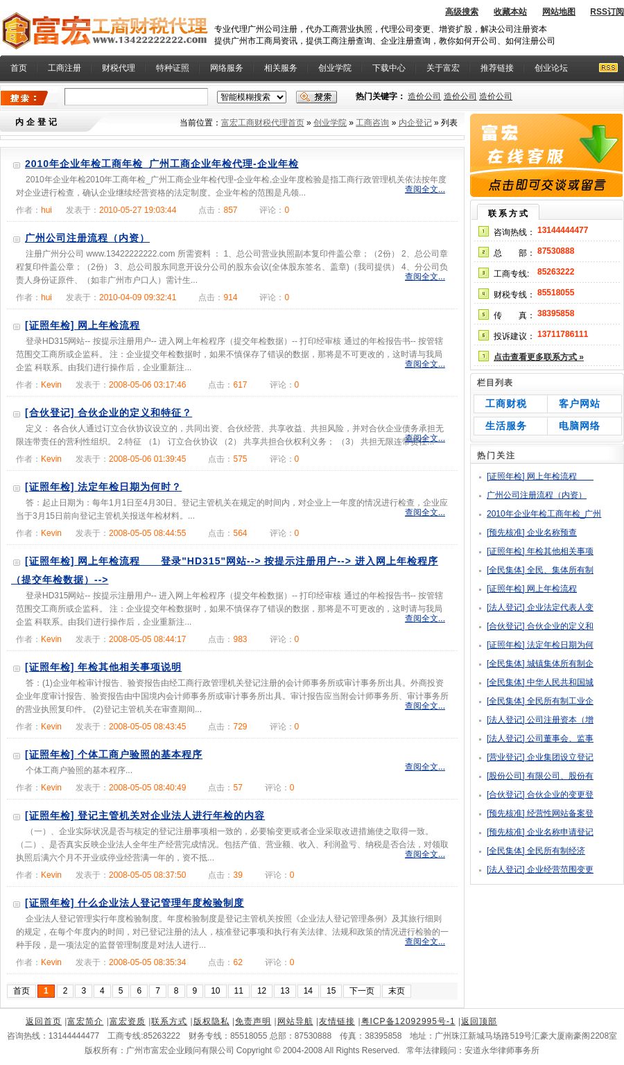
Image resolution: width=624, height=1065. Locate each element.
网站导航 (295, 1021)
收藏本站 (510, 12)
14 (308, 991)
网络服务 (226, 68)
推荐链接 (497, 68)
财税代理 (118, 68)
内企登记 (415, 123)
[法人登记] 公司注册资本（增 (540, 720)
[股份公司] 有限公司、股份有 (540, 776)
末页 (396, 991)
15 (331, 991)
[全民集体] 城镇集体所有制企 (540, 663)
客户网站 (579, 403)
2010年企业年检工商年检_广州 (544, 514)
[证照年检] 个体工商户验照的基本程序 (113, 754)
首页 (21, 991)
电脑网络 (579, 425)
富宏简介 (85, 1021)
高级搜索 (461, 12)
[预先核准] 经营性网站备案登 (540, 813)
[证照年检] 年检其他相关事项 (540, 551)
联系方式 (169, 1021)
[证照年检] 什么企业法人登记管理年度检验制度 (134, 902)
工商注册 (64, 68)
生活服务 (506, 425)
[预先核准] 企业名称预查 (532, 532)
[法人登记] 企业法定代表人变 (540, 607)
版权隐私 (211, 1021)
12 (261, 991)
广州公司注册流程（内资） (87, 237)
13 (284, 991)
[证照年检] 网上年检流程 (82, 325)
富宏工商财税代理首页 (262, 123)
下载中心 (389, 68)
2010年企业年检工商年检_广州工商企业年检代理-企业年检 (162, 163)
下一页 (361, 991)
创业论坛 (551, 68)
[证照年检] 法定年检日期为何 (540, 645)
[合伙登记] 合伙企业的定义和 (540, 626)
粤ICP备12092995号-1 (408, 1021)
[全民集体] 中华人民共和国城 (540, 682)
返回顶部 (479, 1021)
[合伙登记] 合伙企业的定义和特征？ (108, 412)
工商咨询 (372, 123)
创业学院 (335, 68)
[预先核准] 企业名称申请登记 (540, 832)
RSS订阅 (607, 12)
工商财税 (506, 403)
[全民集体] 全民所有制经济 (536, 851)
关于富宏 (443, 68)
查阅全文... (425, 189)
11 (238, 991)
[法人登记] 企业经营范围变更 (540, 869)
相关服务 (280, 68)
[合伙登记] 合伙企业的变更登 (540, 794)
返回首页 (44, 1021)
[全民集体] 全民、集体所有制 (540, 570)
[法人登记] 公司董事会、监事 (540, 738)
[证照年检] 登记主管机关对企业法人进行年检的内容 (145, 815)
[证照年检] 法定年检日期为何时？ (103, 486)
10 (215, 991)
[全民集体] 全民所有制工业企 (540, 701)
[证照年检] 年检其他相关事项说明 (103, 667)
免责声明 (253, 1021)
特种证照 (172, 68)
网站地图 (558, 12)
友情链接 (337, 1021)
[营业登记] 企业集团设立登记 (540, 757)
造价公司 (424, 96)
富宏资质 (128, 1021)
